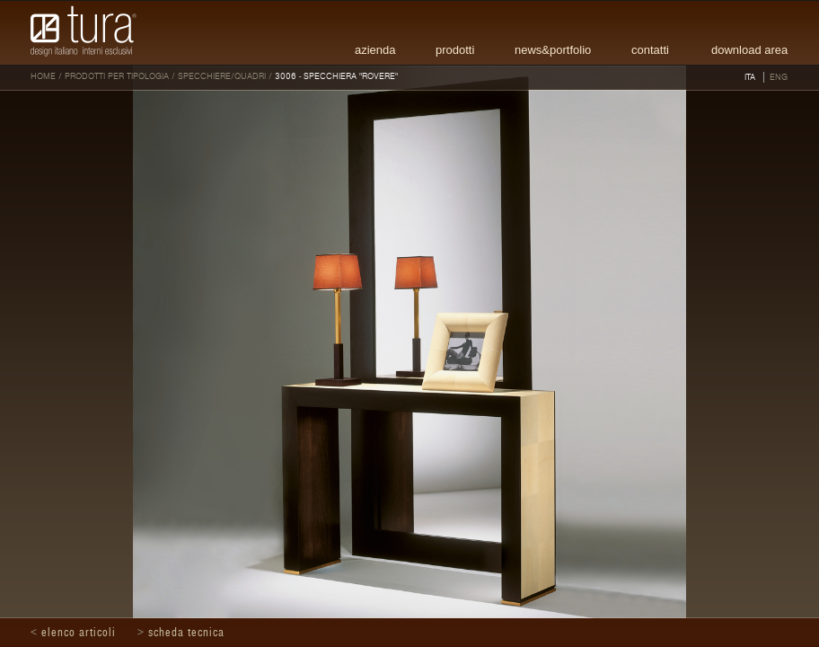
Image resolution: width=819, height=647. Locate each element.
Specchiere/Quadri (222, 76)
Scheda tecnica (186, 632)
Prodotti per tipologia (117, 76)
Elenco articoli (78, 632)
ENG (779, 77)
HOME (43, 76)
